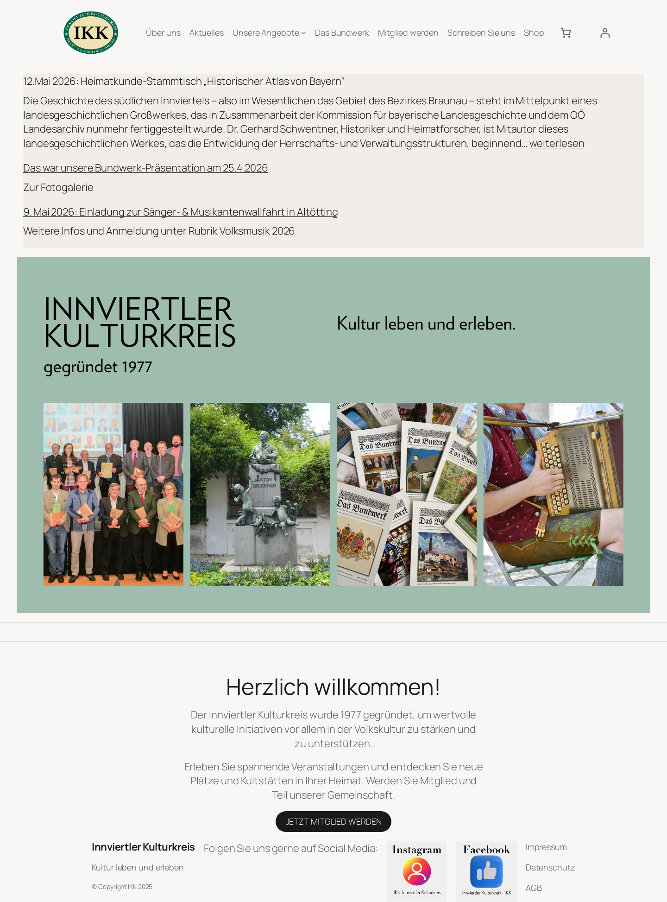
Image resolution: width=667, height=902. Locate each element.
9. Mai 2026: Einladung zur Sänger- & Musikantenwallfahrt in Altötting (180, 212)
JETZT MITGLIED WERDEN (334, 821)
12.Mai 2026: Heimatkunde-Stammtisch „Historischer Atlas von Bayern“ (184, 81)
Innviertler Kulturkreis (143, 847)
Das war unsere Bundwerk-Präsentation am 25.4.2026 (145, 168)
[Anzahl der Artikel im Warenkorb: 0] (566, 32)
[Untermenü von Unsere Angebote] (303, 32)
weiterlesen (557, 143)
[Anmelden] (605, 33)
